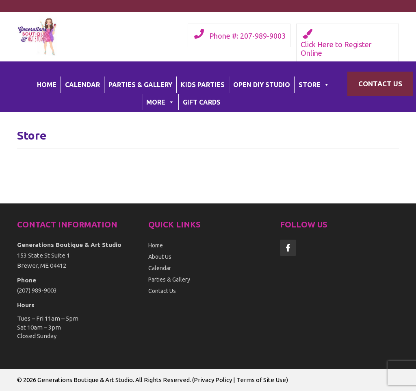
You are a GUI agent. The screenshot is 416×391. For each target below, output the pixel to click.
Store (314, 84)
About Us (159, 256)
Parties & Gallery (140, 84)
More (160, 102)
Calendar (82, 84)
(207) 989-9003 (37, 290)
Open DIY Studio (261, 84)
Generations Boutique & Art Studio (85, 379)
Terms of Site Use (261, 379)
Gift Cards (202, 102)
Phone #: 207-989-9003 (247, 36)
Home (46, 84)
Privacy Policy (213, 379)
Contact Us (380, 83)
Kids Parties (203, 84)
